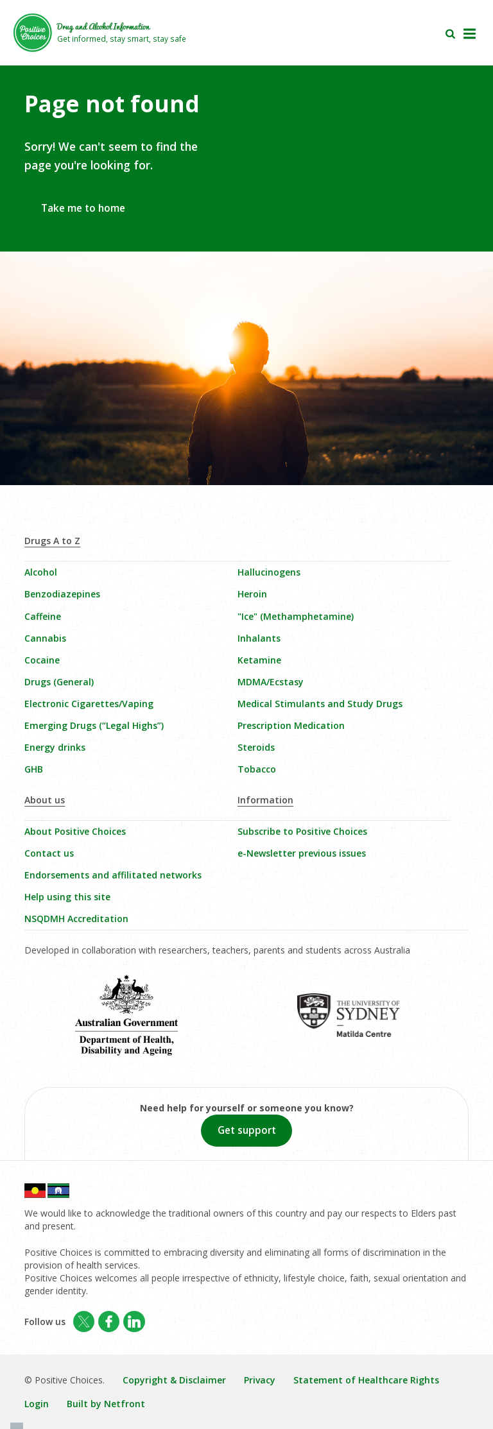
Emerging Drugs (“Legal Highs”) (94, 725)
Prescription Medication (291, 725)
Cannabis (45, 638)
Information (265, 800)
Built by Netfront (106, 1404)
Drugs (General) (59, 682)
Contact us (49, 853)
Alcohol (40, 572)
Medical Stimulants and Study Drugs (320, 703)
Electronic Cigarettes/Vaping (88, 703)
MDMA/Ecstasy (271, 682)
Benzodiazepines (62, 594)
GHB (33, 769)
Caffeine (42, 616)
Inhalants (259, 638)
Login (36, 1404)
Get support (247, 1130)
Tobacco (257, 769)
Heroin (252, 594)
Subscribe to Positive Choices (302, 831)
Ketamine (259, 660)
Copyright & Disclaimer (174, 1380)
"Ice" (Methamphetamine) (296, 616)
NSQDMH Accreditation (76, 918)
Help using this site (67, 897)
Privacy (259, 1380)
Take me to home (83, 208)
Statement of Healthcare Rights (366, 1380)
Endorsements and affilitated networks (113, 875)
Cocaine (42, 660)
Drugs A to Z (52, 541)
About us (44, 800)
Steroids (256, 747)
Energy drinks (54, 747)
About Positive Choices (75, 831)
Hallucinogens (269, 572)
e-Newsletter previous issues (302, 853)
